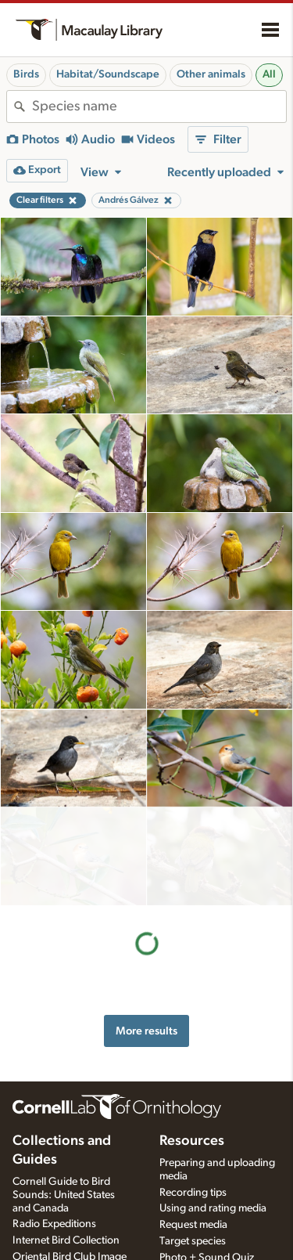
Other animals (211, 74)
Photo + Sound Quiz (206, 1242)
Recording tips (193, 1176)
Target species (192, 1225)
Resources (191, 1124)
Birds (26, 74)
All (269, 74)
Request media (193, 1209)
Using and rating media (212, 1192)
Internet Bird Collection (66, 1224)
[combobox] (159, 106)
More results (146, 932)
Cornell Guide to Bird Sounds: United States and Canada (64, 1178)
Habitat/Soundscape (107, 74)
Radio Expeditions (54, 1208)
